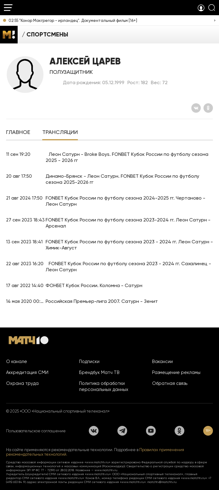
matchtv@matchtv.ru (162, 482)
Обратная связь (169, 383)
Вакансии (162, 361)
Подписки (89, 361)
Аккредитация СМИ (27, 372)
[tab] (18, 132)
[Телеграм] (122, 431)
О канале (16, 361)
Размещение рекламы (176, 372)
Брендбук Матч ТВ (99, 372)
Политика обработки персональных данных (103, 386)
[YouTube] (151, 431)
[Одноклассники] (208, 108)
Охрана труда (22, 383)
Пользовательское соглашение (36, 431)
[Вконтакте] (196, 108)
